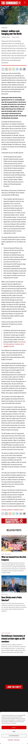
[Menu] (25, 2)
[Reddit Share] (10, 69)
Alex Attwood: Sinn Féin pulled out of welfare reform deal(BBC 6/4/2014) (15, 344)
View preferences (14, 735)
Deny (14, 731)
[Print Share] (24, 69)
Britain (2, 594)
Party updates (8, 554)
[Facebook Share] (2, 69)
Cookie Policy (10, 739)
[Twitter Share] (6, 69)
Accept (14, 727)
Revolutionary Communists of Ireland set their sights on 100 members (13, 638)
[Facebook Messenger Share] (17, 69)
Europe (13, 37)
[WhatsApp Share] (13, 69)
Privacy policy (16, 739)
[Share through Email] (20, 69)
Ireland (17, 37)
